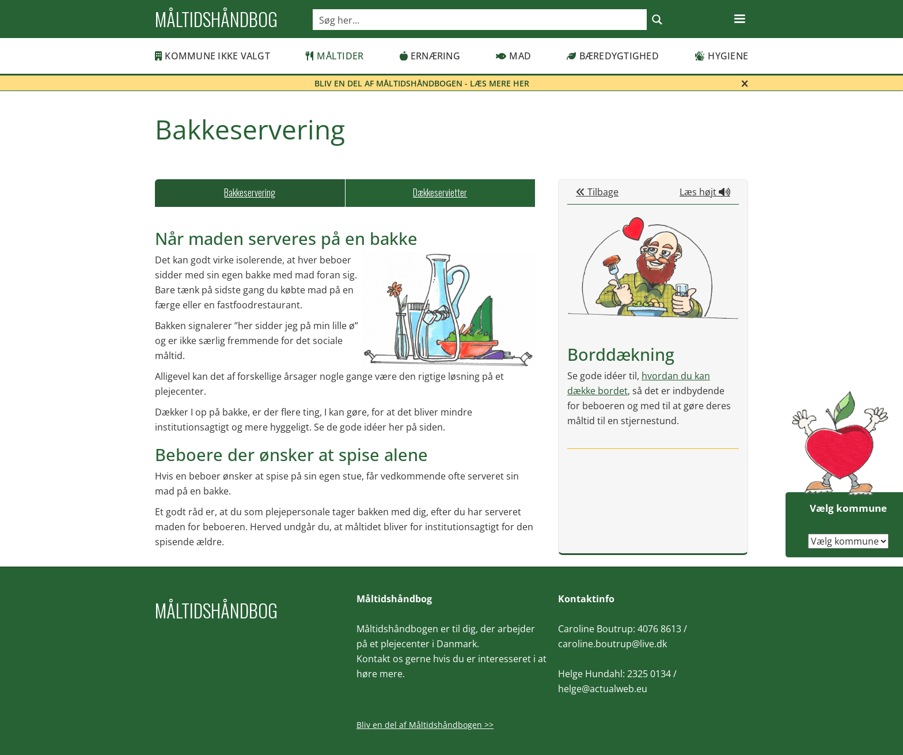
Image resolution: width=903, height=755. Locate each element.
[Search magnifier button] (657, 19)
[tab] (250, 193)
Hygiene (721, 56)
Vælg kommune (848, 508)
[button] (739, 19)
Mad (513, 56)
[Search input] (480, 20)
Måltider (334, 56)
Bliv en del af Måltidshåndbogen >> (425, 724)
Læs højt (705, 192)
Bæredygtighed (613, 56)
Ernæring (430, 56)
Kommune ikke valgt (212, 56)
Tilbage (597, 192)
